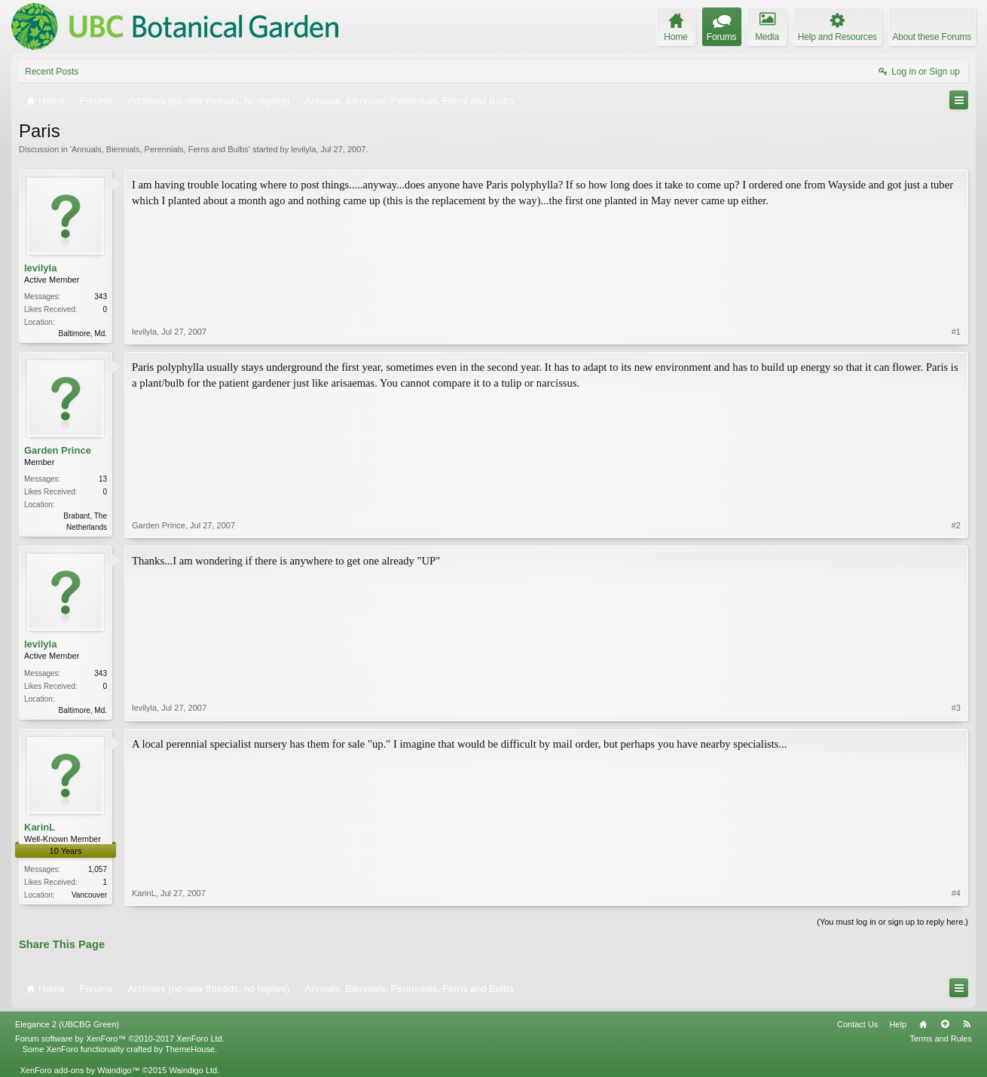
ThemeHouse (190, 1049)
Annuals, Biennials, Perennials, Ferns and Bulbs (160, 149)
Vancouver (89, 895)
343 (100, 296)
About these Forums (932, 37)
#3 (956, 707)
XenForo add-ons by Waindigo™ (79, 1070)
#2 (956, 525)
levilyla (303, 149)
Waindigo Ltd (193, 1070)
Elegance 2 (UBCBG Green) (67, 1024)
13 (103, 479)
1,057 (97, 869)
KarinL (39, 827)
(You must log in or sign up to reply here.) (892, 921)
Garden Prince (57, 450)
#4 (956, 893)
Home (923, 1024)
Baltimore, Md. (83, 333)
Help (897, 1024)
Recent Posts (51, 71)
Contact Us (857, 1024)
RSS (966, 1024)
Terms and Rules (940, 1038)
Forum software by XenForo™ (120, 1038)
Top (945, 1024)
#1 (956, 331)
